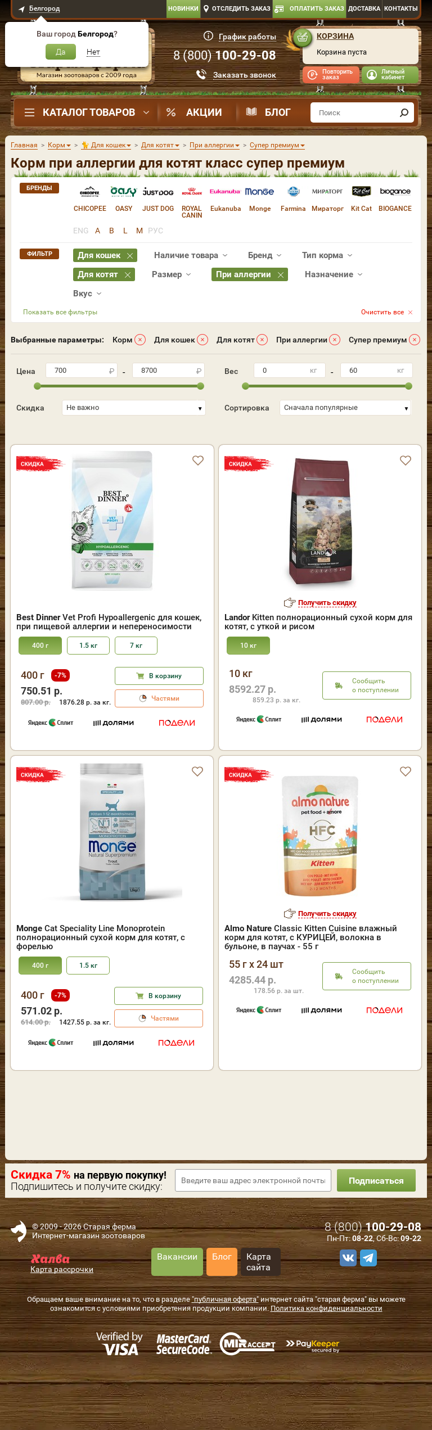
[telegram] (367, 1293)
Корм (122, 339)
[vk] (346, 1293)
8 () (224, 55)
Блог (278, 112)
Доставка (364, 8)
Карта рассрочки (61, 1305)
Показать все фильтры (60, 312)
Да (61, 51)
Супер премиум (378, 339)
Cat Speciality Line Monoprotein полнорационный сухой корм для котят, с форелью (100, 973)
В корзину (165, 712)
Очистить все (382, 312)
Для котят (236, 339)
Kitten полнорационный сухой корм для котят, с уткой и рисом (318, 658)
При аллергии (301, 339)
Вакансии (177, 1292)
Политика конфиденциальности (326, 1344)
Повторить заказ (337, 74)
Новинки (183, 8)
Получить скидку (327, 638)
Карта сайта (258, 1298)
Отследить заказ (241, 8)
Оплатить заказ (317, 8)
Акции (204, 112)
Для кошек (174, 339)
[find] (404, 112)
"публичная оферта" (225, 1335)
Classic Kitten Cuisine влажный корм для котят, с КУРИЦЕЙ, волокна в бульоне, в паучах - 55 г (310, 973)
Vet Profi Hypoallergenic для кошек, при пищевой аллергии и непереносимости (108, 658)
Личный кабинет (392, 74)
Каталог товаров (89, 112)
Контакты (401, 8)
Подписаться (376, 1216)
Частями (165, 734)
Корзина (335, 35)
